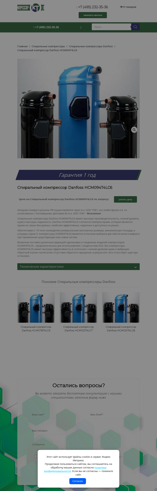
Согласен (77, 481)
